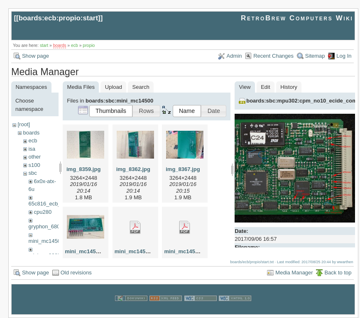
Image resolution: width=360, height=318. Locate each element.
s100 (34, 165)
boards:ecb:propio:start (58, 18)
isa (31, 149)
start (44, 45)
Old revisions (76, 272)
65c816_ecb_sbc (49, 204)
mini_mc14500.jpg (88, 251)
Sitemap (315, 56)
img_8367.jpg (183, 169)
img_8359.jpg (83, 169)
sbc (32, 173)
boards (59, 45)
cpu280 (42, 212)
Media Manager (294, 272)
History (288, 87)
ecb (74, 45)
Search (140, 87)
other (34, 157)
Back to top (337, 272)
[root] (23, 124)
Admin (234, 56)
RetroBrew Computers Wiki (297, 18)
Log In (343, 56)
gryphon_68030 (47, 226)
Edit (265, 87)
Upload (113, 87)
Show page (35, 56)
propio (89, 45)
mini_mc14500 (46, 241)
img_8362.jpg (133, 169)
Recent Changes (273, 56)
